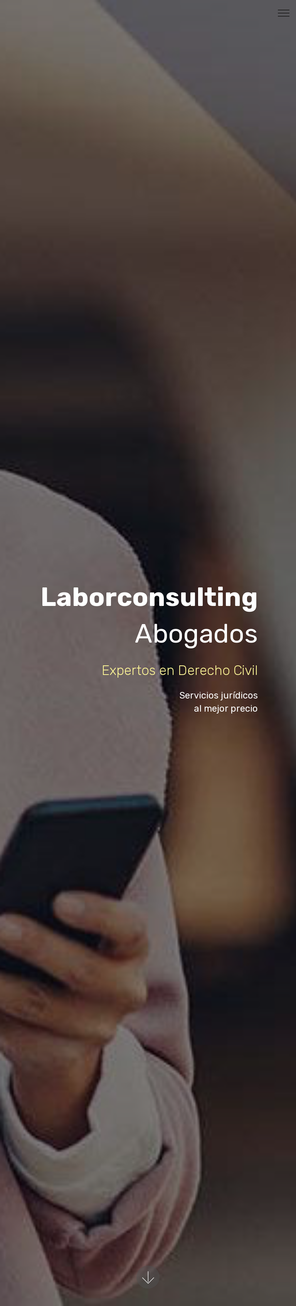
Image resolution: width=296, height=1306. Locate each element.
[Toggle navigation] (284, 12)
